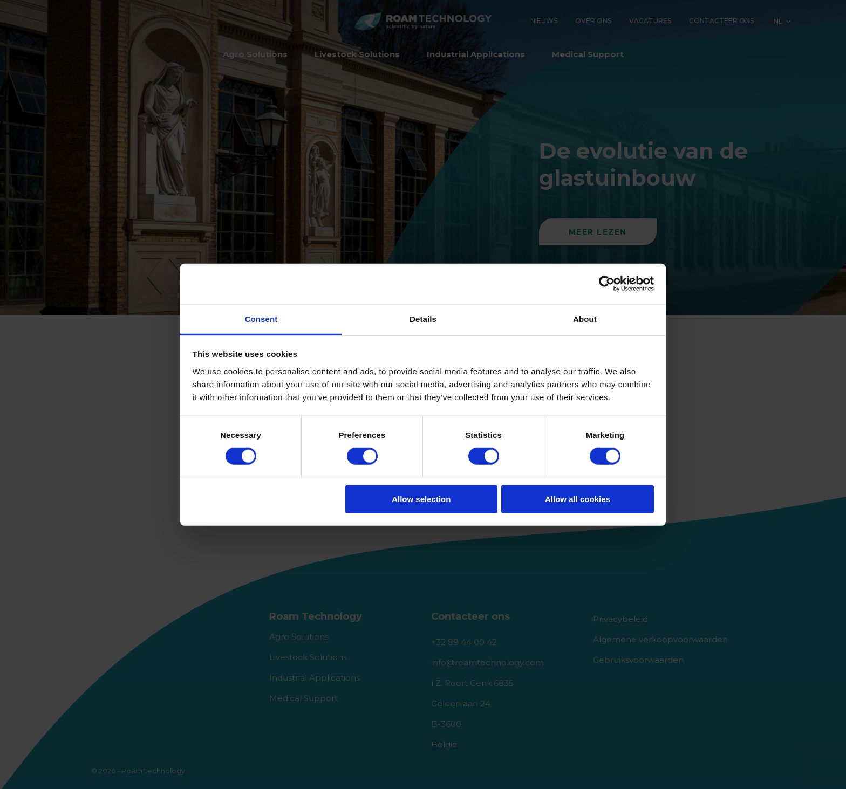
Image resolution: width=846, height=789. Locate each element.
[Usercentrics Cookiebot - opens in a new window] (607, 284)
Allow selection (421, 499)
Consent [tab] (261, 318)
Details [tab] (423, 318)
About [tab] (585, 318)
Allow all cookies (577, 499)
